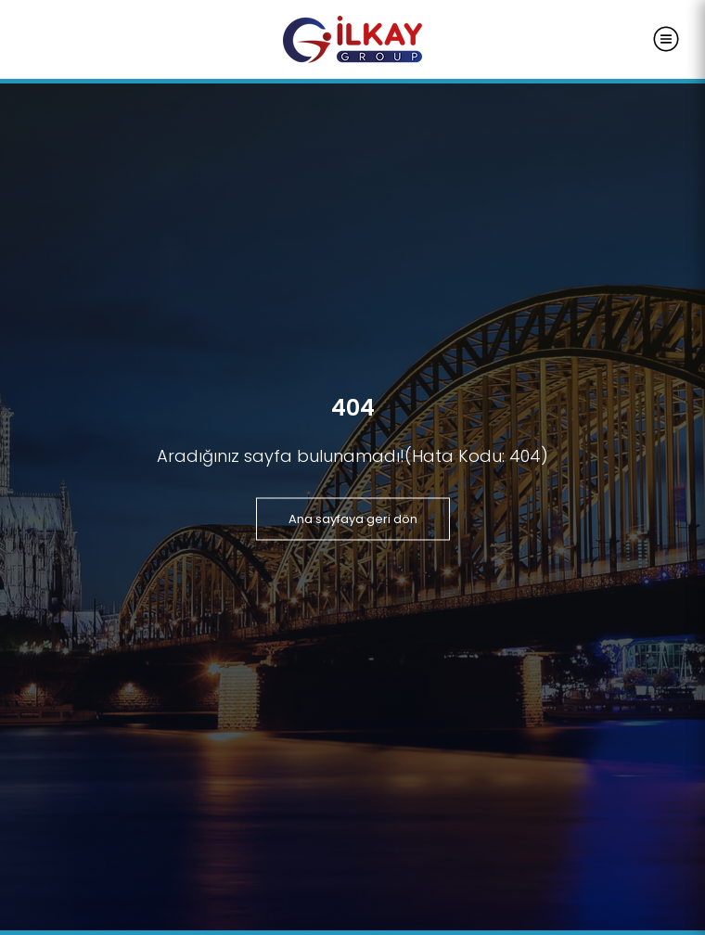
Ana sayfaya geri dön (352, 518)
